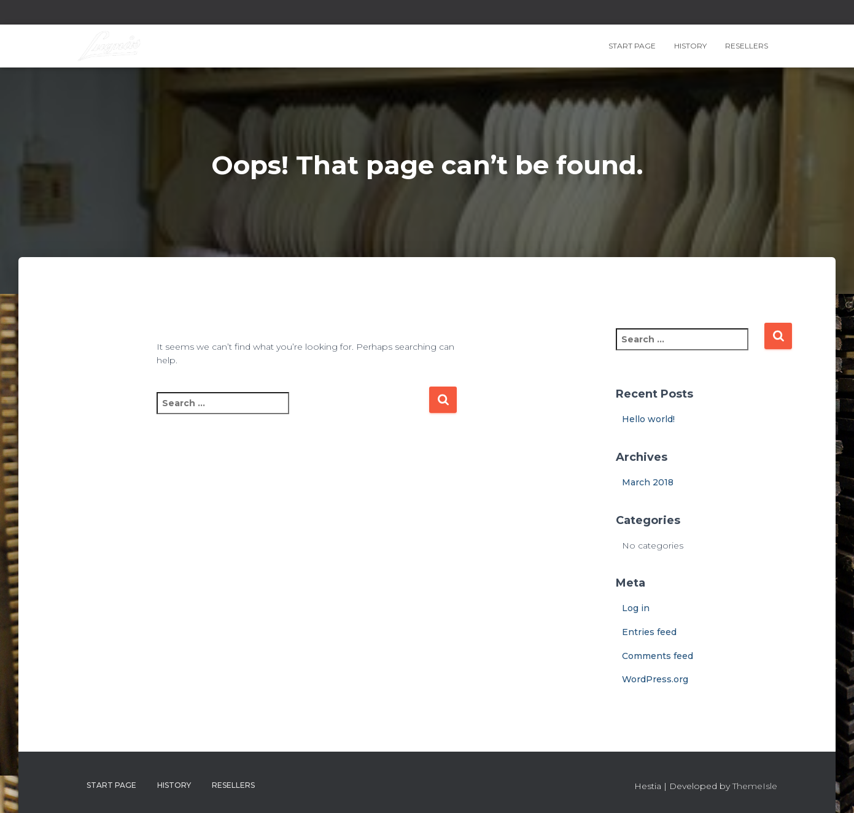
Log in (636, 608)
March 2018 (647, 482)
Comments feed (657, 655)
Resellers (746, 45)
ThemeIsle (754, 786)
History (690, 45)
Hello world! (648, 419)
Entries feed (649, 632)
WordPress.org (655, 679)
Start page (632, 45)
